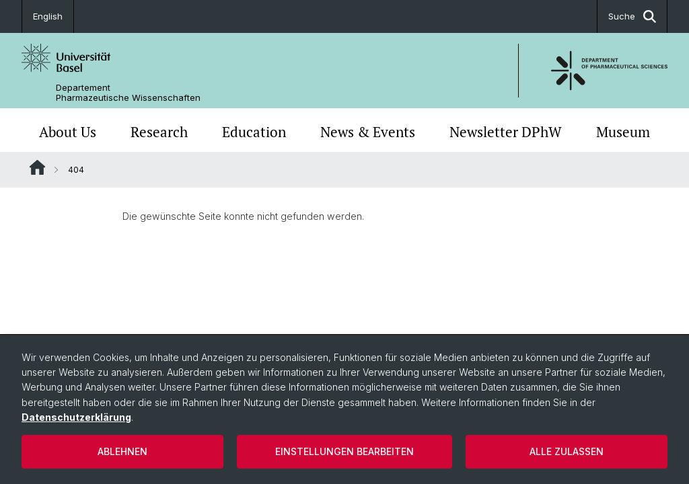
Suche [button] (632, 16)
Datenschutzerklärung (76, 417)
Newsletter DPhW (505, 131)
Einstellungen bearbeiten (344, 451)
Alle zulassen (567, 451)
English (48, 16)
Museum (623, 131)
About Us (67, 131)
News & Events (367, 131)
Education (254, 131)
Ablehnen (122, 451)
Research (159, 131)
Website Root (37, 167)
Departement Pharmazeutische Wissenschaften (128, 93)
